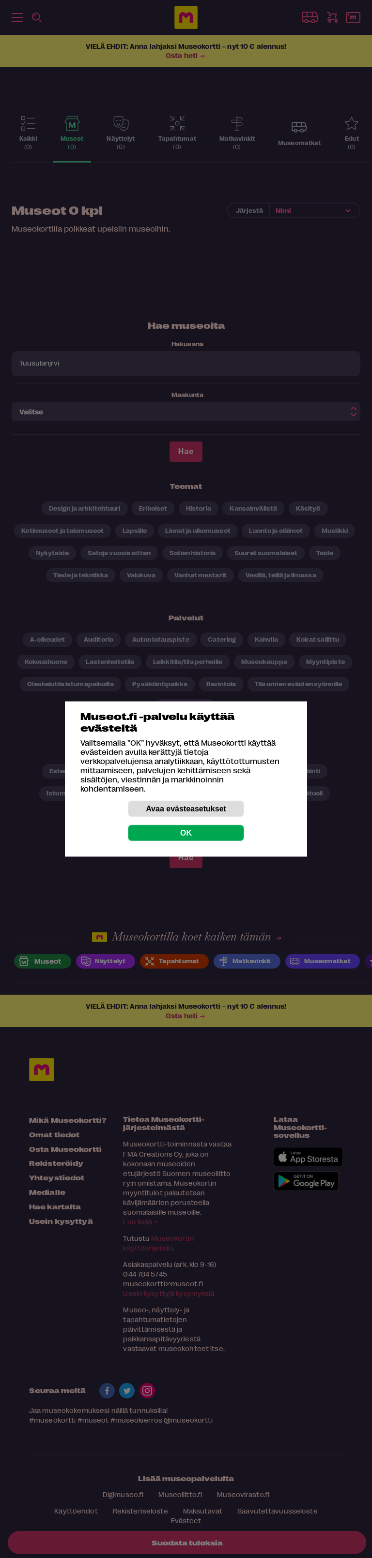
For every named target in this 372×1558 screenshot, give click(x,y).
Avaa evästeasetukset (186, 809)
